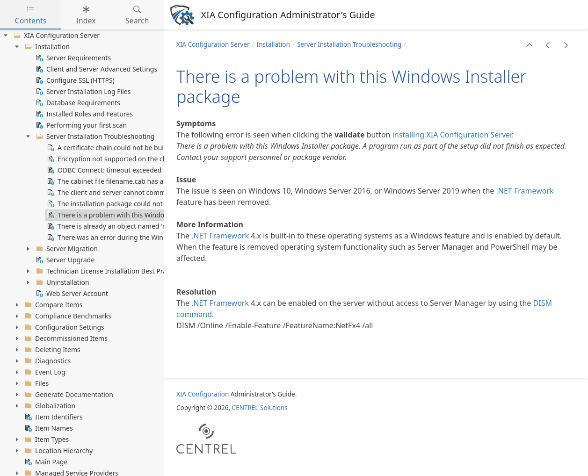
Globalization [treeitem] (49, 405)
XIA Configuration (202, 394)
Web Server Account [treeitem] (71, 293)
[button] (529, 44)
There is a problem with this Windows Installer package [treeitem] (136, 215)
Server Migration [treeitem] (66, 248)
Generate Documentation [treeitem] (68, 394)
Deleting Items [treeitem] (51, 349)
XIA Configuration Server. (470, 135)
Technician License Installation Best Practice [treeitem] (107, 271)
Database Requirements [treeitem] (77, 102)
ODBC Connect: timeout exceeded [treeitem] (103, 170)
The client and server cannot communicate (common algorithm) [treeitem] (149, 192)
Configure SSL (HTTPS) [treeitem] (74, 80)
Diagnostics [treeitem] (47, 361)
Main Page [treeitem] (45, 462)
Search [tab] (137, 15)
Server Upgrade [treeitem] (64, 260)
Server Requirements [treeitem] (72, 58)
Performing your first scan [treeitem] (80, 125)
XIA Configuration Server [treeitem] (56, 35)
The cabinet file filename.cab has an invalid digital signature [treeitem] (143, 181)
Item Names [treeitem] (48, 428)
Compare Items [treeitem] (52, 304)
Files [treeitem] (36, 383)
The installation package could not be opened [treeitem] (121, 203)
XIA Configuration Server (213, 44)
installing (408, 135)
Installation (273, 44)
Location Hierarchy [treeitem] (58, 450)
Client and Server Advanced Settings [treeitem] (95, 69)
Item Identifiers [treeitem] (53, 417)
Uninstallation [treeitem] (61, 282)
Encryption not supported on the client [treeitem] (110, 159)
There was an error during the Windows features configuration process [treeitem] (160, 237)
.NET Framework (525, 191)
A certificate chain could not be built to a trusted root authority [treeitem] (147, 147)
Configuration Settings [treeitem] (63, 327)
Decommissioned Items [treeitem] (65, 338)
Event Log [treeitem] (44, 372)
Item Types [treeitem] (46, 439)
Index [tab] (85, 15)
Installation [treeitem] (46, 46)
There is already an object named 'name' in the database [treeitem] (138, 226)
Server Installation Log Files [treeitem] (82, 91)
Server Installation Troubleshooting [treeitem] (94, 136)
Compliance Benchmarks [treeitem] (67, 316)
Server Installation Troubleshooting (349, 44)
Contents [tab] (31, 15)
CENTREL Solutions (260, 408)
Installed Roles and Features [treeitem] (83, 114)
